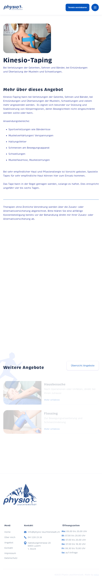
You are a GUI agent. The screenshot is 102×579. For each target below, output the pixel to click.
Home (7, 535)
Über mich (9, 540)
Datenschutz (10, 561)
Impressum (10, 556)
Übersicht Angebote (82, 367)
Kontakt (8, 551)
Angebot (8, 545)
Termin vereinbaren (77, 7)
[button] (95, 7)
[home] (13, 7)
